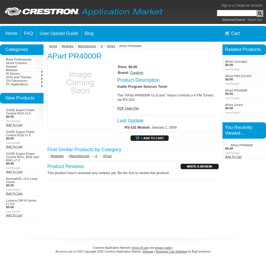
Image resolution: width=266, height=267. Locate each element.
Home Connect (16, 63)
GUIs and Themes (24, 77)
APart (111, 46)
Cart (235, 33)
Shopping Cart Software (171, 251)
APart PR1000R (236, 90)
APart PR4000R (242, 145)
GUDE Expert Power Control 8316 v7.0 (20, 133)
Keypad (11, 66)
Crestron (136, 73)
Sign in (226, 5)
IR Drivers (24, 73)
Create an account (249, 5)
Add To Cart (14, 124)
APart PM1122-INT (238, 76)
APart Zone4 (234, 105)
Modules (24, 70)
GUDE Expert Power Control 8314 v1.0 (20, 111)
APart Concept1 (236, 61)
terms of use (140, 247)
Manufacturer (87, 46)
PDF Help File (128, 108)
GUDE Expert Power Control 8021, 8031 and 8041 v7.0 (22, 157)
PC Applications (24, 84)
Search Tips (255, 19)
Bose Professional (18, 59)
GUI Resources (24, 80)
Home (53, 46)
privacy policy (163, 247)
